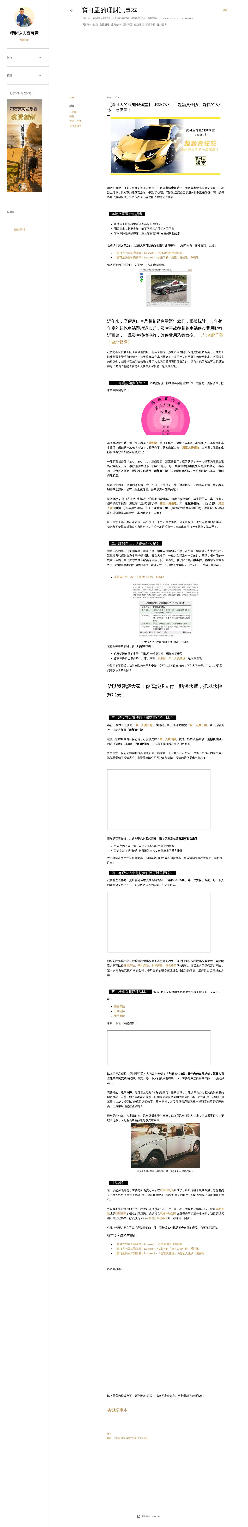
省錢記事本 (117, 1410)
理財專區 (127, 24)
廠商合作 (116, 24)
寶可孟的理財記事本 (109, 10)
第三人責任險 (177, 658)
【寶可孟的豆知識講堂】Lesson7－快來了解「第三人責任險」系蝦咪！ (157, 257)
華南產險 (143, 965)
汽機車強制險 (168, 1213)
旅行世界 (162, 24)
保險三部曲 (75, 121)
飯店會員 (150, 24)
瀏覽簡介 (24, 40)
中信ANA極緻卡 (158, 1218)
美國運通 (104, 24)
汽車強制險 (167, 1190)
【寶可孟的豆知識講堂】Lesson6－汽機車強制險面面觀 (148, 252)
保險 (71, 116)
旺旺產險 (129, 965)
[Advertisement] (148, 64)
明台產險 (119, 1015)
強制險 (162, 658)
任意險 (73, 111)
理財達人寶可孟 (24, 33)
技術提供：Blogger (148, 1516)
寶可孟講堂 (75, 125)
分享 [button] (71, 97)
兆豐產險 (157, 965)
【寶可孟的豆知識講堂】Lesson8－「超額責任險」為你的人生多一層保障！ (160, 1253)
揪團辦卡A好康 (90, 24)
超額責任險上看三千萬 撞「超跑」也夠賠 (139, 577)
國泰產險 (171, 965)
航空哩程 (139, 24)
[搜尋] (225, 10)
